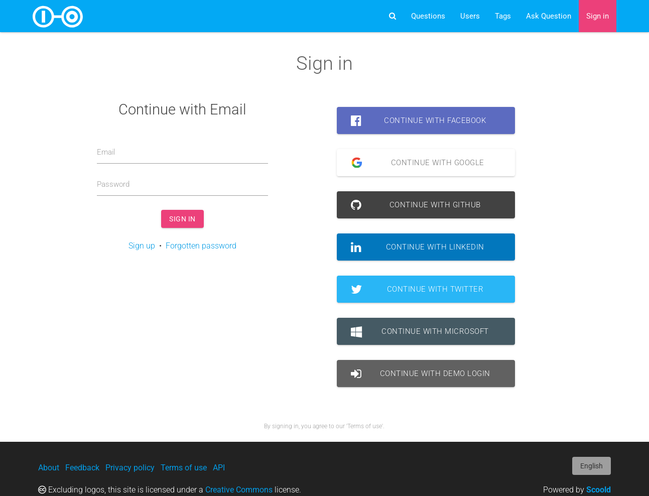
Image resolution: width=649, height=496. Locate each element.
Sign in (597, 16)
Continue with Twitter (417, 289)
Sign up (141, 246)
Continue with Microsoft (420, 331)
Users (470, 16)
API (219, 467)
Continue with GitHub (416, 204)
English (591, 466)
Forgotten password (201, 246)
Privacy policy (130, 467)
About (48, 467)
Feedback (82, 467)
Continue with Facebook (418, 120)
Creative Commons (239, 489)
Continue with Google (413, 162)
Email (106, 152)
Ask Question (548, 16)
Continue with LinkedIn (417, 247)
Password (113, 184)
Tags (503, 16)
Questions (428, 16)
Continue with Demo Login (420, 373)
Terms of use (184, 467)
